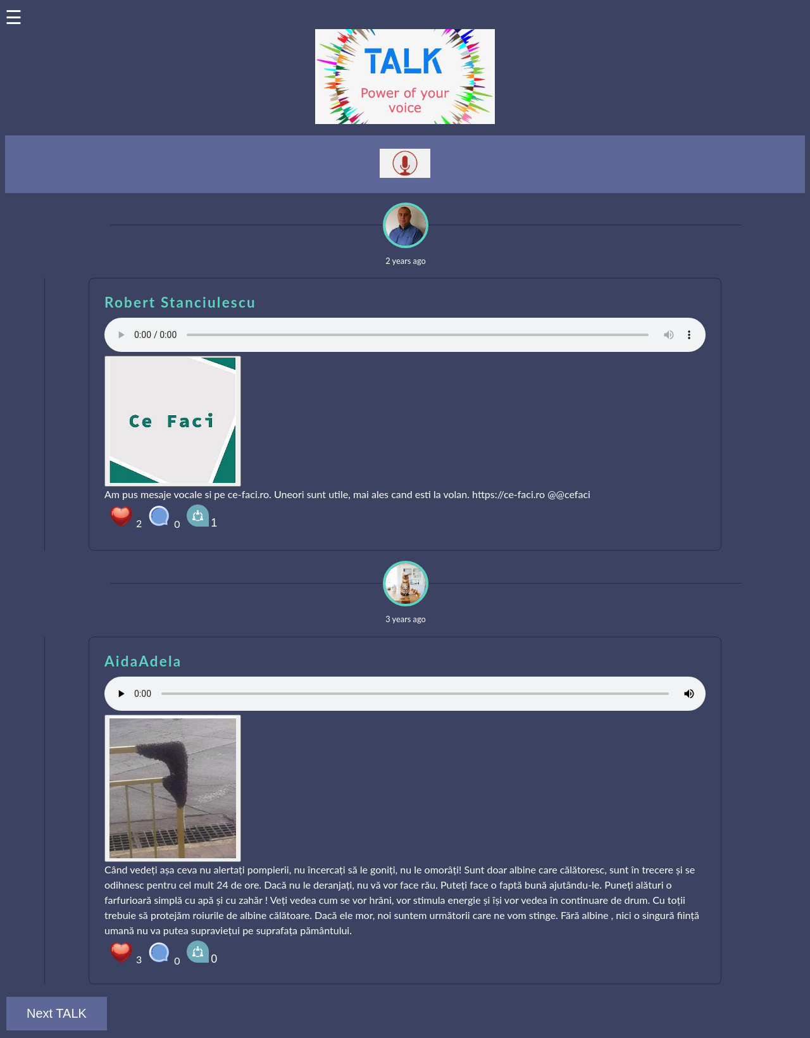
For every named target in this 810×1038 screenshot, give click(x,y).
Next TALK (57, 1013)
